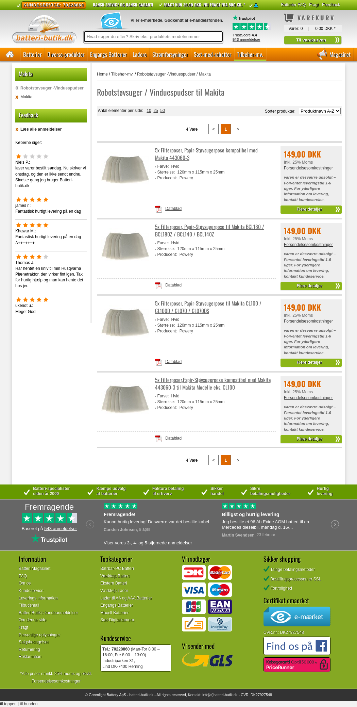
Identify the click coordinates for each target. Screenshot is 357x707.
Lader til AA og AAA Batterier (126, 598)
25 (155, 110)
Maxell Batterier (114, 612)
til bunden (29, 704)
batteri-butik (138, 695)
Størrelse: (166, 172)
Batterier (32, 54)
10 (149, 110)
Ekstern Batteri (113, 583)
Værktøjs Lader (114, 590)
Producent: (167, 178)
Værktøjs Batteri (115, 576)
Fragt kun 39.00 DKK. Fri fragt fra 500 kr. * (204, 4)
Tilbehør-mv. (250, 54)
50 (162, 110)
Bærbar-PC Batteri (117, 568)
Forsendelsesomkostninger (308, 168)
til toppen (8, 704)
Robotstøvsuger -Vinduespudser (52, 88)
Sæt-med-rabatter (212, 54)
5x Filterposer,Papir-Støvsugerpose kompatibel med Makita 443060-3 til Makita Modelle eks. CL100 (213, 383)
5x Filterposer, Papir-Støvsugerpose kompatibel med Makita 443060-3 (206, 154)
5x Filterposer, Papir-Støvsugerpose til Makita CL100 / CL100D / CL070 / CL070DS (208, 307)
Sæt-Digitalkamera (117, 620)
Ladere (140, 54)
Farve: (163, 166)
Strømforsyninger (170, 54)
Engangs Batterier (108, 54)
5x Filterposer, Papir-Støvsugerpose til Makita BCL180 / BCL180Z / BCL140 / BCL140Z (209, 230)
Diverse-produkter (65, 54)
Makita (26, 97)
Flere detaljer (309, 209)
